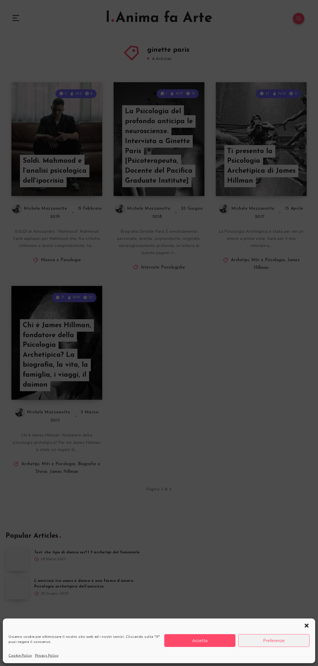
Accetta (200, 641)
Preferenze (274, 641)
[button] (306, 625)
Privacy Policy (47, 655)
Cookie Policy (20, 655)
